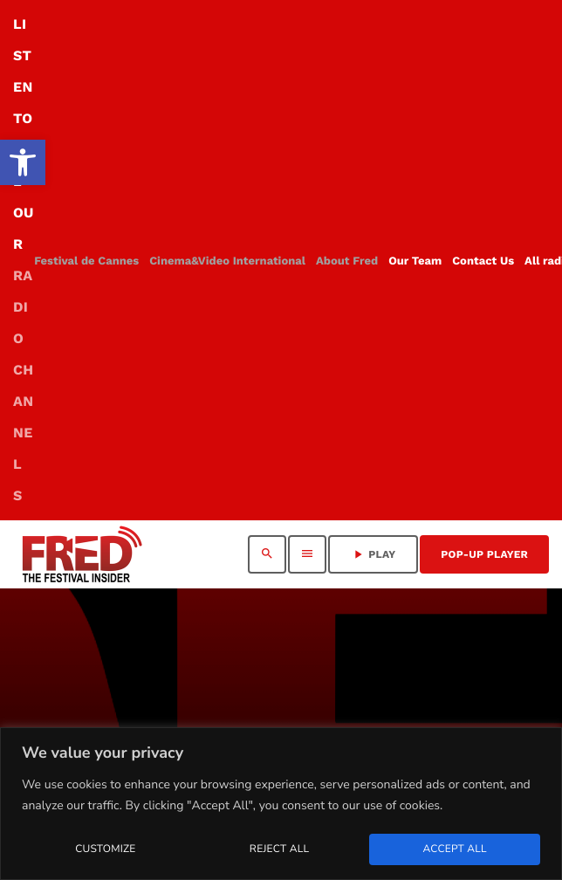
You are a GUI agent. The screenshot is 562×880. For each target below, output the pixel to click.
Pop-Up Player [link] (484, 554)
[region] (281, 803)
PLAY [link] (373, 554)
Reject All (279, 849)
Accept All (454, 849)
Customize (105, 849)
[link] (22, 162)
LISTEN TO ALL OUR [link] (23, 260)
